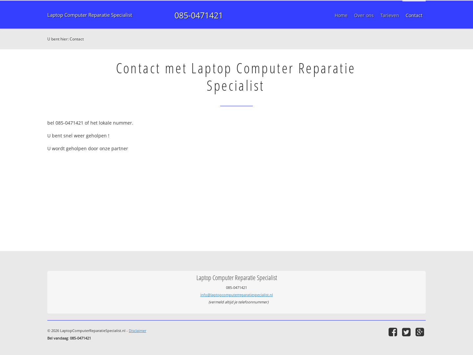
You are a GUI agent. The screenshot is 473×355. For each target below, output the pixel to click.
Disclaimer (137, 330)
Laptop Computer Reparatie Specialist (89, 15)
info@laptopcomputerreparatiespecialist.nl (236, 294)
